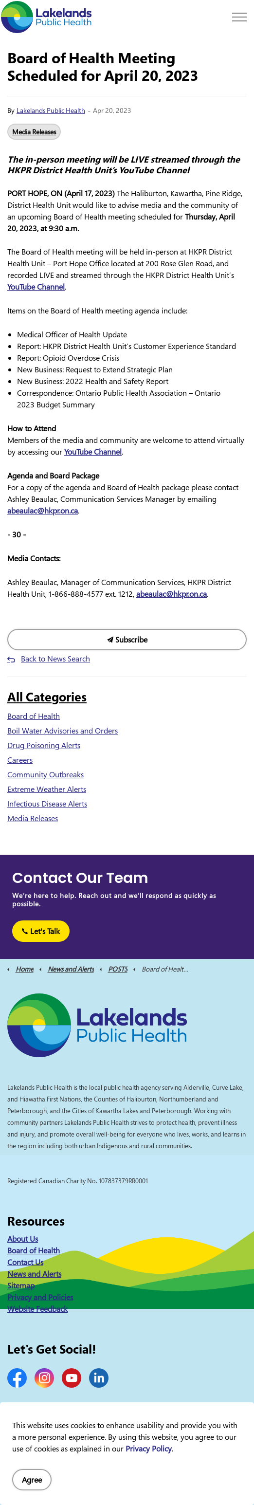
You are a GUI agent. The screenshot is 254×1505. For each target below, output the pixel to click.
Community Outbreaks (45, 774)
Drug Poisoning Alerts (43, 745)
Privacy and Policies (40, 1297)
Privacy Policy (149, 1448)
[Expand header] (239, 17)
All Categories (47, 696)
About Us (22, 1238)
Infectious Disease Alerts (47, 803)
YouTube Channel (36, 286)
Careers (20, 759)
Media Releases (34, 131)
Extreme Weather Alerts (46, 789)
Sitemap (21, 1285)
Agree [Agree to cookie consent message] (32, 1479)
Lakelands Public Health (51, 110)
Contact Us (25, 1262)
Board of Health (33, 716)
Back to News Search (55, 658)
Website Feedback (37, 1308)
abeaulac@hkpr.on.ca (42, 510)
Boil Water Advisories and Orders (62, 730)
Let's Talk (41, 931)
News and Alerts (34, 1273)
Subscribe (127, 639)
